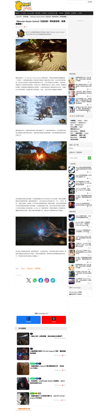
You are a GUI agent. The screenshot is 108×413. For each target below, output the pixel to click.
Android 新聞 (30, 13)
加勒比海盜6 (79, 133)
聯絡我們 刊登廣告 (75, 294)
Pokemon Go (79, 125)
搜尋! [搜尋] (90, 2)
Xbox (85, 120)
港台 (36, 393)
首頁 (17, 13)
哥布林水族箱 (74, 139)
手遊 (40, 393)
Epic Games (74, 131)
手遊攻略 (44, 13)
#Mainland (29, 268)
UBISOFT (73, 122)
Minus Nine (74, 137)
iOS (72, 125)
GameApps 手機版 (75, 292)
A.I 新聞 (79, 13)
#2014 (23, 268)
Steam (80, 120)
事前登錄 (37, 13)
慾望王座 (82, 131)
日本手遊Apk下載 (52, 13)
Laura (86, 133)
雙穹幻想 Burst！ (75, 129)
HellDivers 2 (81, 122)
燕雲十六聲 (82, 135)
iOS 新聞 (23, 13)
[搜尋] (77, 1)
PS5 (37, 363)
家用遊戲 (61, 13)
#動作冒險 (37, 268)
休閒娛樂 (73, 13)
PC (31, 333)
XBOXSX (33, 363)
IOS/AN (32, 393)
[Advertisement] (41, 182)
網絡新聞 (67, 13)
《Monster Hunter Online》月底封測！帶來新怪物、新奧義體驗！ (49, 16)
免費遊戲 (73, 120)
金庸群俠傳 (74, 135)
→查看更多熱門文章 (23, 409)
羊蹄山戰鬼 (83, 137)
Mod (81, 127)
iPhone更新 (74, 127)
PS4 (72, 133)
